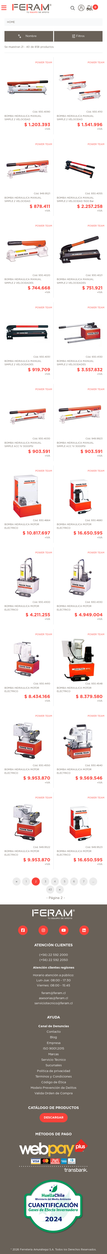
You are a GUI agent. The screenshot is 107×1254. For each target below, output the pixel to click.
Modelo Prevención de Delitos (53, 1087)
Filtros (78, 36)
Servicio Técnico (53, 1059)
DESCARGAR (53, 1117)
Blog (53, 1037)
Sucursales (54, 1065)
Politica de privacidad (53, 1071)
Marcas (53, 1054)
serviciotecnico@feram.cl (53, 1003)
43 (50, 889)
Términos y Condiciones (53, 1076)
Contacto (54, 1031)
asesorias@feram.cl (53, 998)
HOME (11, 22)
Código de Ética (53, 1082)
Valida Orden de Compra (53, 1093)
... (93, 881)
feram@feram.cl (53, 993)
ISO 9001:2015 (53, 1048)
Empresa (53, 1043)
